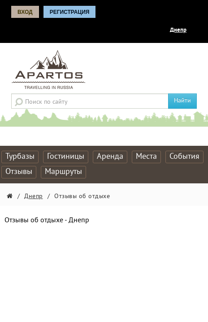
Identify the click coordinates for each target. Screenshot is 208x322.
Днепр (178, 30)
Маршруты (63, 172)
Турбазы (20, 157)
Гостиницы (65, 157)
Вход (25, 12)
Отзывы (18, 172)
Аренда (110, 157)
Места (146, 157)
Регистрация (70, 12)
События (184, 157)
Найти (182, 101)
